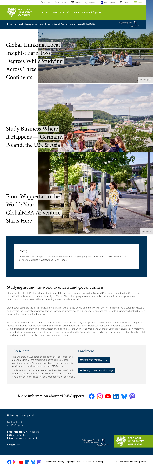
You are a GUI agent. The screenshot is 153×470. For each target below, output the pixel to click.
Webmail (77, 2)
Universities (58, 12)
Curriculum (73, 12)
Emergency (92, 2)
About (45, 12)
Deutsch (126, 2)
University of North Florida (93, 370)
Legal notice (50, 461)
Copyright (70, 461)
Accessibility (88, 461)
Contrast (47, 2)
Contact (11, 444)
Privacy (61, 461)
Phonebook (62, 2)
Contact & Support (91, 12)
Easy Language (109, 2)
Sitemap (99, 461)
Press (79, 461)
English (140, 2)
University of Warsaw (91, 359)
